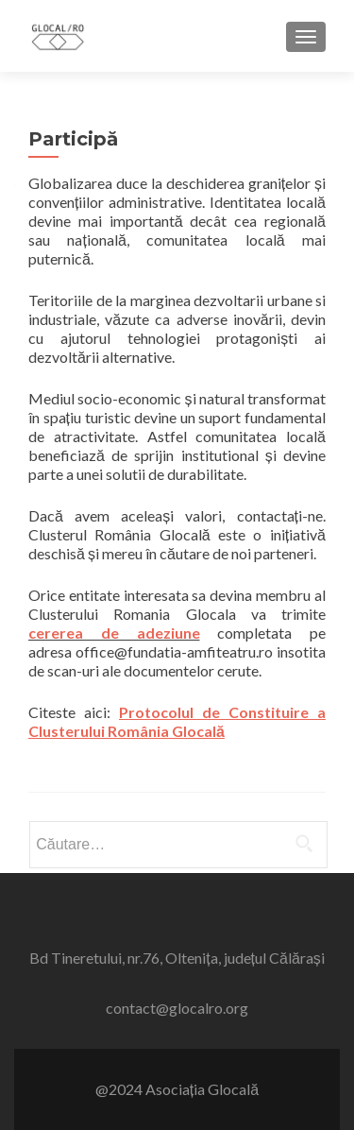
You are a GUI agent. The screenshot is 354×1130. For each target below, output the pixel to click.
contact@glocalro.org (177, 1008)
